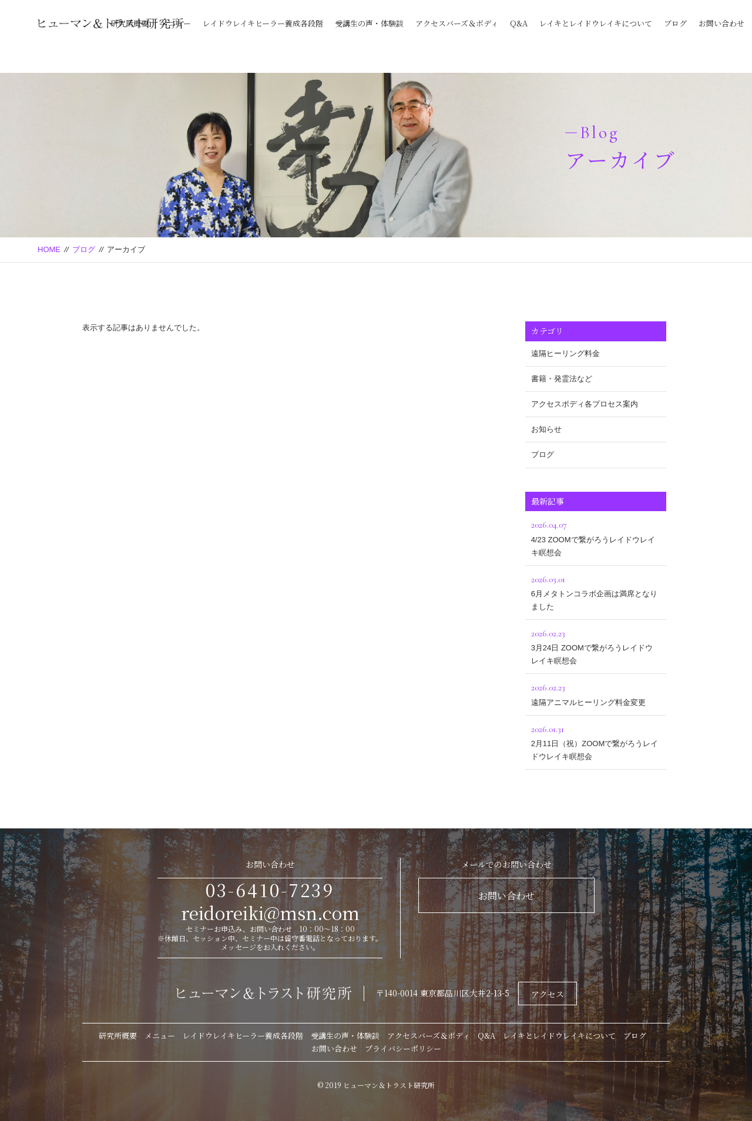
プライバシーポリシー (403, 1048)
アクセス (547, 994)
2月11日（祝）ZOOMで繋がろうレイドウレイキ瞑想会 (595, 741)
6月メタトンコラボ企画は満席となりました (595, 591)
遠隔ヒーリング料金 (565, 353)
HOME (49, 249)
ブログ (675, 23)
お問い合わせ (721, 23)
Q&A (519, 23)
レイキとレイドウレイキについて (595, 23)
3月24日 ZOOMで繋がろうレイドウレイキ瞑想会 (595, 645)
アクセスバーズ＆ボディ (456, 23)
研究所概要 (129, 23)
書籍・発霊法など (561, 378)
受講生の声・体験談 (369, 23)
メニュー (175, 23)
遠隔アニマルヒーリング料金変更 (595, 693)
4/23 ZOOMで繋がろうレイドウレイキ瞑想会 (595, 536)
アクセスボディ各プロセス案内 (584, 404)
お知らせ (546, 429)
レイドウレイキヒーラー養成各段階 (263, 23)
